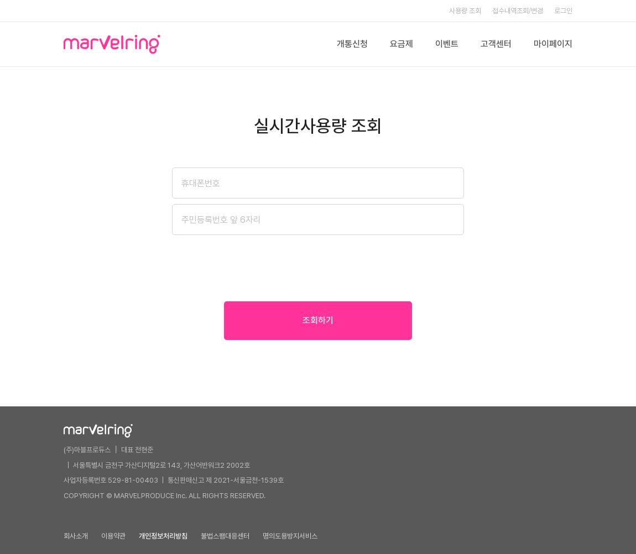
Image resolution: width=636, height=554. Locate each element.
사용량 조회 (465, 11)
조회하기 (318, 320)
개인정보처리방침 (163, 536)
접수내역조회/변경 (517, 11)
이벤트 (446, 44)
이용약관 (113, 536)
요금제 (401, 44)
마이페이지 (553, 44)
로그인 (563, 11)
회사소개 (76, 536)
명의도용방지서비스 (290, 536)
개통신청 (352, 44)
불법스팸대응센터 (225, 536)
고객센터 (496, 44)
